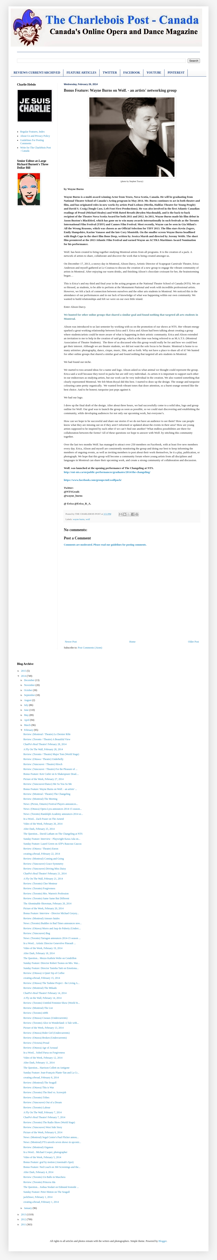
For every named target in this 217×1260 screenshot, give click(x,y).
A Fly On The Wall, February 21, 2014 (43, 878)
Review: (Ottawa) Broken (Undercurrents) (45, 1037)
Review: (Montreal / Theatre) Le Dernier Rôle (47, 734)
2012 (24, 1219)
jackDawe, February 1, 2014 (37, 1197)
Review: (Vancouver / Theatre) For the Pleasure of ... (50, 769)
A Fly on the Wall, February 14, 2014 (42, 997)
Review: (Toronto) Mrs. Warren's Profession (46, 893)
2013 (24, 1214)
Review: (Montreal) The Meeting (40, 798)
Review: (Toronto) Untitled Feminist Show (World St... (51, 1002)
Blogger (162, 1241)
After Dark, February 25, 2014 (39, 828)
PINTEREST (176, 72)
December (29, 680)
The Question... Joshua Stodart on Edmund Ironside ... (51, 1187)
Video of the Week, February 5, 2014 (42, 1157)
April (27, 719)
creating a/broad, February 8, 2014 (41, 1077)
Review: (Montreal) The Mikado (40, 987)
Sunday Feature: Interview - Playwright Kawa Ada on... (51, 838)
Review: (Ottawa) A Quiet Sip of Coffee (43, 973)
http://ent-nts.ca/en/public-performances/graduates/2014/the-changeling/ (107, 472)
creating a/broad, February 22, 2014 (41, 853)
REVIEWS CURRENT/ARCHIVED (37, 72)
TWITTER (110, 72)
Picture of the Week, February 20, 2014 (43, 908)
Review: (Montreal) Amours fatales (41, 918)
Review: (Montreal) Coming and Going (43, 858)
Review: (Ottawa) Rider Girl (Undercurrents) (46, 1032)
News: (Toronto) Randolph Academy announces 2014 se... (53, 813)
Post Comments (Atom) (90, 647)
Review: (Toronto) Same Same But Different (46, 898)
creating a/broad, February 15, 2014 (41, 977)
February (29, 729)
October (28, 690)
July (26, 705)
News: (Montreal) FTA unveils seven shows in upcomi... (52, 1142)
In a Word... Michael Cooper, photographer (45, 1152)
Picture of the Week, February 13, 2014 (43, 1027)
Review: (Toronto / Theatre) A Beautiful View (46, 739)
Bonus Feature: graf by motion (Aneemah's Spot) (48, 1162)
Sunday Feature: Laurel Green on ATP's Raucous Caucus (52, 843)
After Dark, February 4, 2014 (38, 1172)
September (30, 695)
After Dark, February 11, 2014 (38, 1062)
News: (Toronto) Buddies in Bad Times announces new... (52, 923)
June (26, 709)
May (26, 715)
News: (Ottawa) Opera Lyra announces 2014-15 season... (52, 808)
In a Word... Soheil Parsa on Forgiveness (44, 1052)
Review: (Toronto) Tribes (36, 1097)
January (28, 1208)
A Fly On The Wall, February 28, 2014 (43, 749)
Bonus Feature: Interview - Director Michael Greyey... (51, 913)
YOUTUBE (154, 72)
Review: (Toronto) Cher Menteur (40, 883)
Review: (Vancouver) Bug (36, 933)
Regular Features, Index (32, 131)
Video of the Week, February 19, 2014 (42, 948)
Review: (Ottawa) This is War (38, 1087)
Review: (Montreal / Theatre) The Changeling (46, 793)
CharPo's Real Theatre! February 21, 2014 (45, 873)
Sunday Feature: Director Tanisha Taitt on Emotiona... (51, 968)
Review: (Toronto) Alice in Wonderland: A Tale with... (51, 1022)
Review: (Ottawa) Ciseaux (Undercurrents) (45, 1017)
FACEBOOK (131, 72)
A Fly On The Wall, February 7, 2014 (42, 1112)
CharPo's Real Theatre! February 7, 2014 (44, 1117)
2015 (24, 670)
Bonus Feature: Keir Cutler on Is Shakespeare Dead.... (51, 774)
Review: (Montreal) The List (38, 1007)
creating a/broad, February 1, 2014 (41, 1201)
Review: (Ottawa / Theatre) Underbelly (43, 759)
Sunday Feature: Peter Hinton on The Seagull (46, 1191)
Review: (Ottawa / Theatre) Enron (40, 848)
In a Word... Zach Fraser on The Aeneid (43, 818)
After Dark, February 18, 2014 (39, 953)
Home (132, 641)
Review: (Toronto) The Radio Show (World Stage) (49, 1122)
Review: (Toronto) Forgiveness (39, 888)
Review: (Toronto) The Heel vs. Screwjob (44, 1092)
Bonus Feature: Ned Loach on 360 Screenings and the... (51, 1167)
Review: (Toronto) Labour (36, 1107)
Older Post (193, 641)
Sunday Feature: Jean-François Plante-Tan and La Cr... (51, 1072)
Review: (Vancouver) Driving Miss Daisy (44, 868)
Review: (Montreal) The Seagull (39, 1082)
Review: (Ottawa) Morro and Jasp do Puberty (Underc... (52, 928)
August (28, 700)
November (30, 685)
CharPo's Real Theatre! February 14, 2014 (45, 993)
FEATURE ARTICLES (81, 72)
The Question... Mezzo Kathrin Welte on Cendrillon (49, 958)
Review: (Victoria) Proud (36, 1042)
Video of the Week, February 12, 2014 (42, 1057)
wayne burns (78, 519)
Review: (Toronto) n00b (35, 1012)
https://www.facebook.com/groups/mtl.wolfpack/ (93, 480)
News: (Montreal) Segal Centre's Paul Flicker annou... (51, 1137)
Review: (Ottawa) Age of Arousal (40, 1047)
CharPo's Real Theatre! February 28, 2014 (45, 744)
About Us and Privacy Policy (35, 135)
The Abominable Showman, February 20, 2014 (47, 903)
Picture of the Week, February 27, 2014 (43, 779)
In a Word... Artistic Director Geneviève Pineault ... (49, 943)
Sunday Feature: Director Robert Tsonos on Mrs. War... (51, 963)
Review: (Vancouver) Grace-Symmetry (43, 863)
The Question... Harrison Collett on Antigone (46, 1067)
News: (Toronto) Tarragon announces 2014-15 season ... (52, 938)
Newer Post (71, 641)
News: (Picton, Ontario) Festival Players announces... (50, 803)
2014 (24, 675)
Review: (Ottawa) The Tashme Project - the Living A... (51, 983)
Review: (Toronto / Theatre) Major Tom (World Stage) (51, 754)
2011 (24, 1224)
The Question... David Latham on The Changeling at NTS (53, 833)
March (27, 725)
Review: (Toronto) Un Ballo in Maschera (44, 1177)
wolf (88, 519)
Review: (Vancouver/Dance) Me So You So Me (47, 784)
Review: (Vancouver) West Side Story (42, 1127)
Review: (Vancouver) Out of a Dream (42, 1102)
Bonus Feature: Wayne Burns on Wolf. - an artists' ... (50, 789)
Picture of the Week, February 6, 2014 (42, 1132)
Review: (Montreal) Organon (38, 1147)
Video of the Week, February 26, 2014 (42, 823)
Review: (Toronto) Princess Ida (39, 1182)
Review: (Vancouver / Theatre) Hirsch (42, 764)
